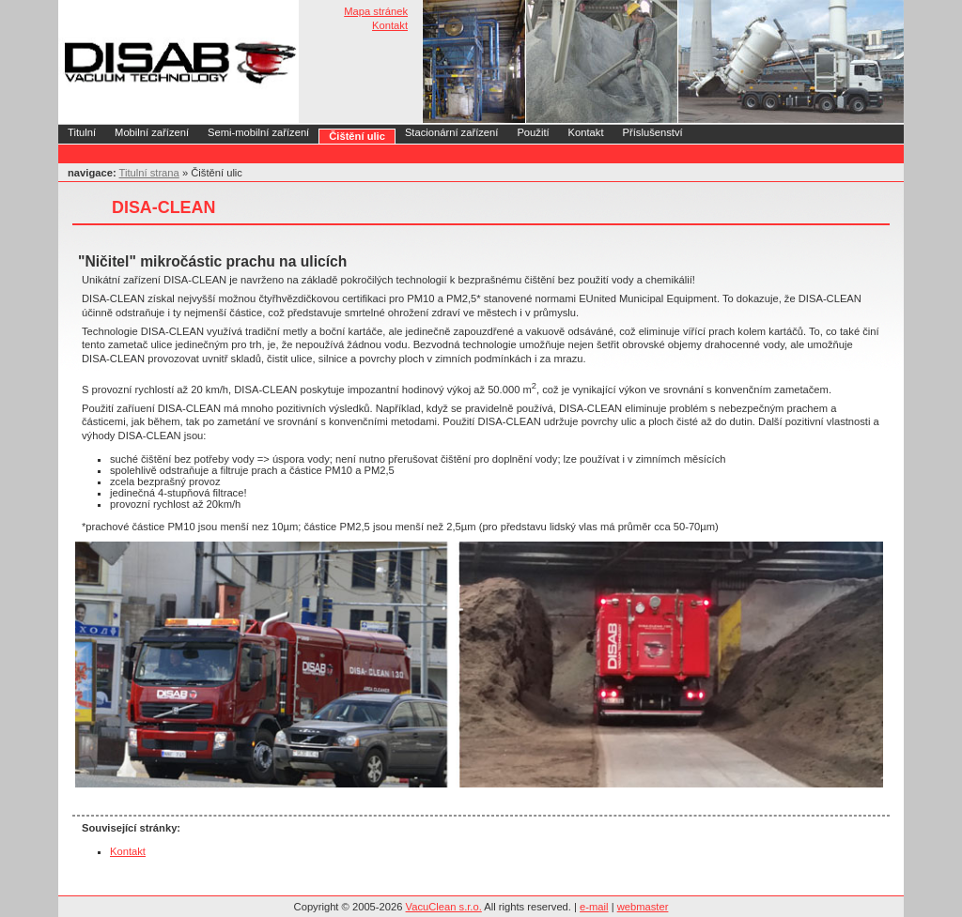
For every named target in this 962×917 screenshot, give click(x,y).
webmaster (643, 906)
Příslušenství (653, 132)
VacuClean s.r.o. (444, 906)
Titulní (82, 132)
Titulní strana (149, 172)
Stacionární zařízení (452, 132)
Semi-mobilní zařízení (258, 132)
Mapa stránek (376, 11)
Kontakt (390, 25)
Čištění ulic (357, 136)
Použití (533, 132)
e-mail (594, 906)
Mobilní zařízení (152, 132)
